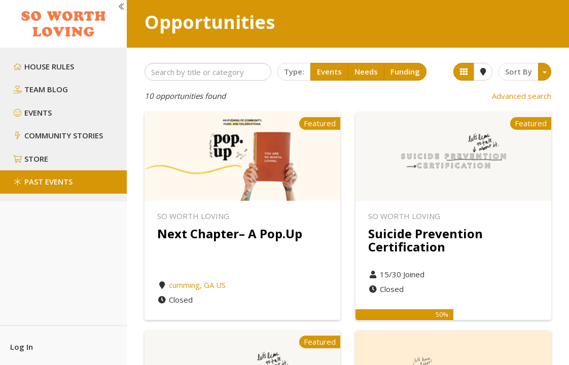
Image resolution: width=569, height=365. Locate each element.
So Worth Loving (193, 216)
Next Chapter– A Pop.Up (229, 233)
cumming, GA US (197, 285)
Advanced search (521, 96)
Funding (405, 71)
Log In (21, 347)
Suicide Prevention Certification (425, 240)
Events (329, 71)
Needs (366, 71)
